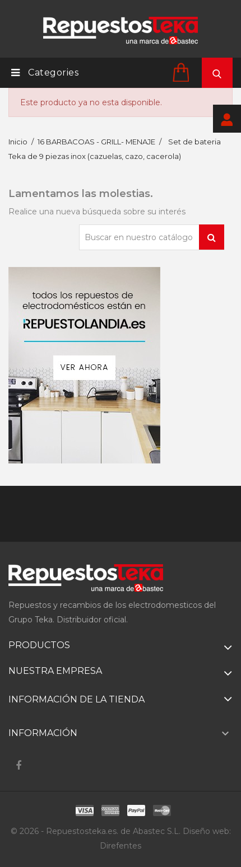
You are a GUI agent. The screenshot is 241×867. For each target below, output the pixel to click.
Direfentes (120, 846)
